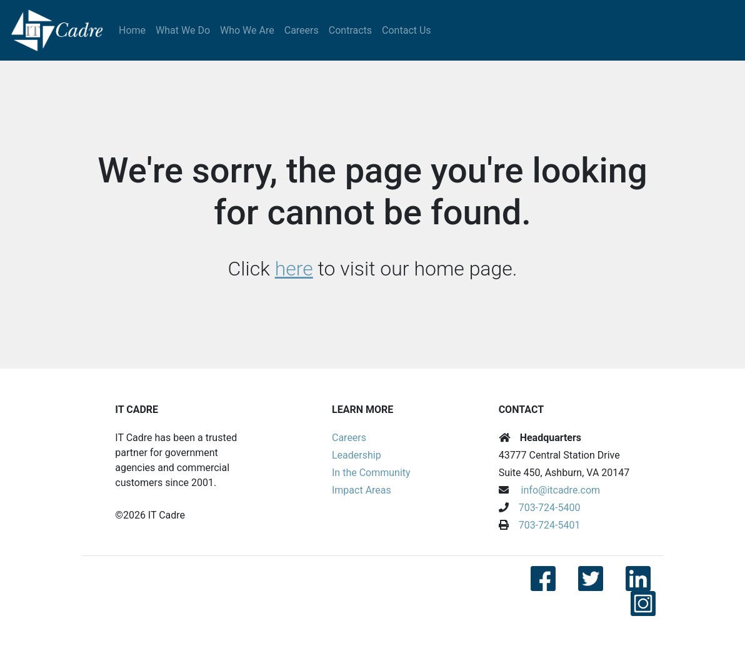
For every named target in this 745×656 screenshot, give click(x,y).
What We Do (183, 30)
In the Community (371, 473)
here (294, 269)
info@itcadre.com (561, 490)
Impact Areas (361, 490)
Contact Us (406, 30)
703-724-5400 (550, 508)
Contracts (350, 30)
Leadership (356, 455)
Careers (301, 30)
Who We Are (247, 30)
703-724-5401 (550, 525)
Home (132, 30)
